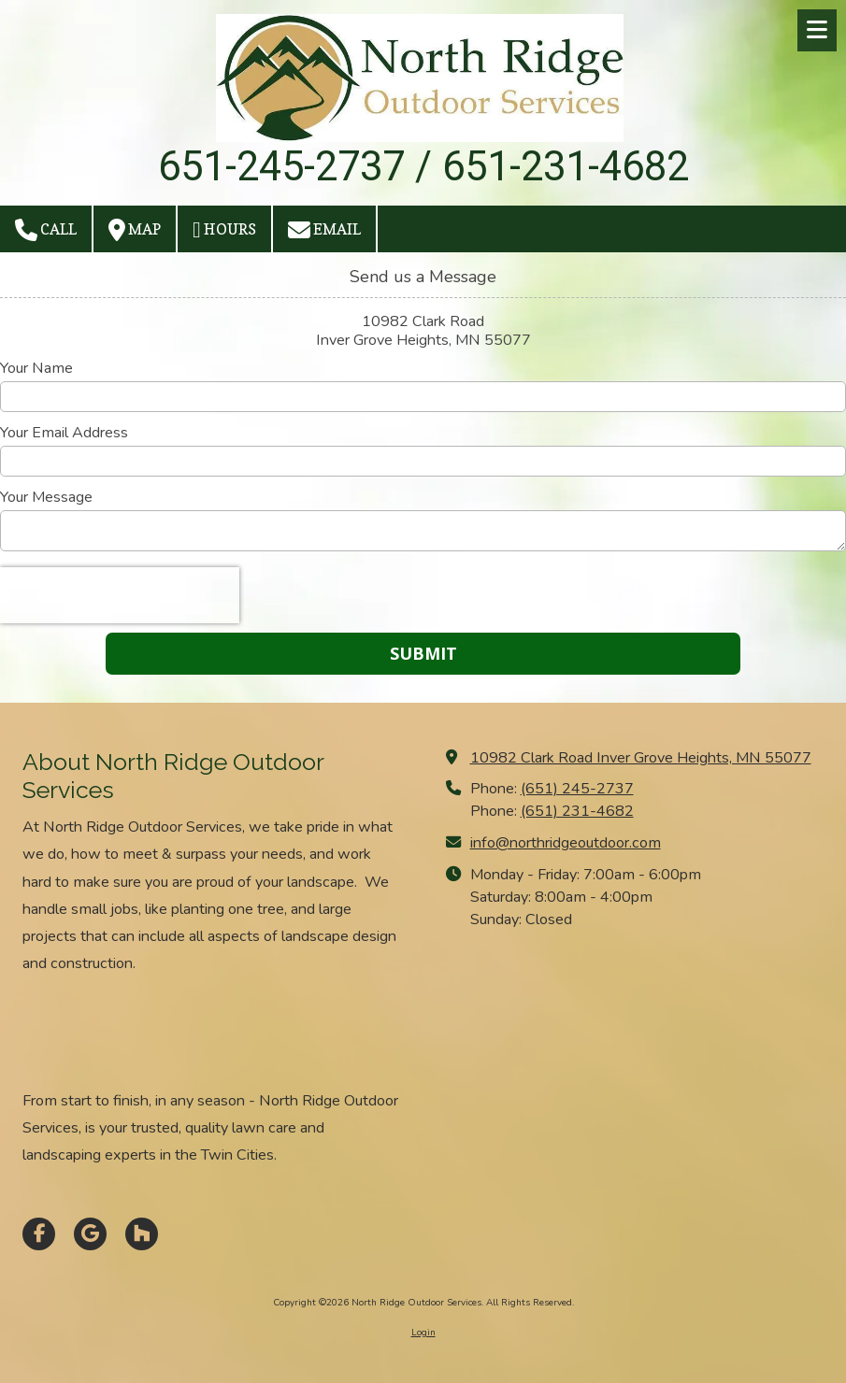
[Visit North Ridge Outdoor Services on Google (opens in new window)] (90, 1234)
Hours (224, 230)
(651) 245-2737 (577, 788)
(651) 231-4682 (577, 811)
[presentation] (119, 595)
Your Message (46, 497)
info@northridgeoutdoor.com (565, 843)
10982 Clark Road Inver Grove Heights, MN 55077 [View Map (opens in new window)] (640, 758)
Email (324, 230)
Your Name (36, 368)
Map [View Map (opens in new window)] (134, 230)
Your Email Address (64, 432)
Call (46, 230)
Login (423, 1332)
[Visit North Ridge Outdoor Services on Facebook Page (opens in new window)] (38, 1234)
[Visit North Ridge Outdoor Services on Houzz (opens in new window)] (141, 1234)
